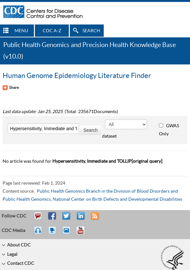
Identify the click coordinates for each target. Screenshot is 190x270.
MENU (21, 31)
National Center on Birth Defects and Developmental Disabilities (117, 199)
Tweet (67, 219)
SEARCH (91, 31)
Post (80, 219)
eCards (68, 233)
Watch (53, 233)
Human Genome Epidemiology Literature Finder (77, 75)
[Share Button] (11, 87)
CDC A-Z (52, 31)
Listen (38, 233)
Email (37, 219)
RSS (94, 219)
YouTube (83, 233)
